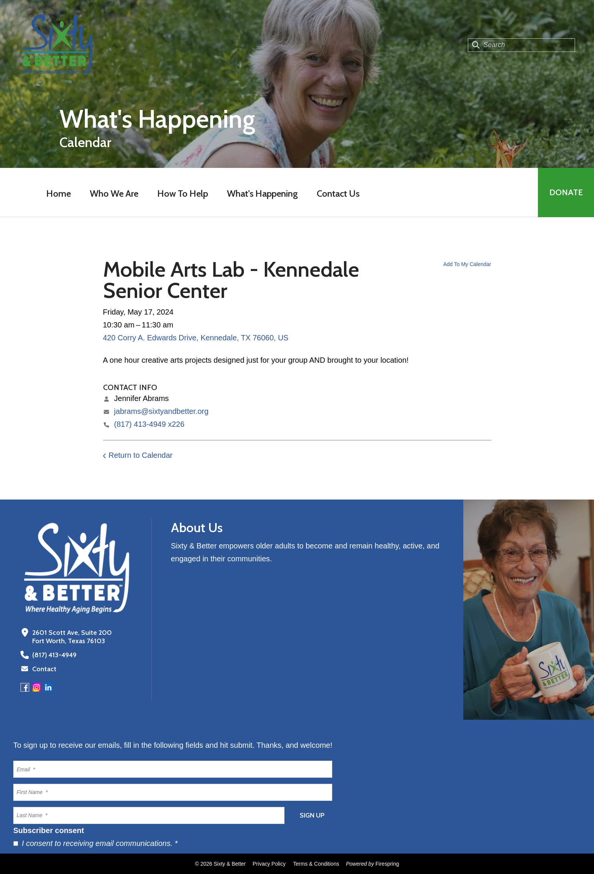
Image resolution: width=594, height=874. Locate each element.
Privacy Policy (269, 864)
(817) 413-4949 (54, 655)
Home (58, 193)
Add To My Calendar (467, 264)
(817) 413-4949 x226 (149, 424)
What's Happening (262, 193)
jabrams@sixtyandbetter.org (161, 411)
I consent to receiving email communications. (95, 843)
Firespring (387, 864)
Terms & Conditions (316, 864)
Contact (44, 669)
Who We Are (114, 193)
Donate (566, 192)
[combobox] (521, 45)
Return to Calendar (141, 455)
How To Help (182, 193)
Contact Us (338, 193)
